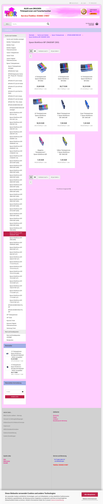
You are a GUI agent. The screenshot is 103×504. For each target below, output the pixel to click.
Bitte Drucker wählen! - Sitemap (12, 415)
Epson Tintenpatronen (13, 63)
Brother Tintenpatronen (13, 42)
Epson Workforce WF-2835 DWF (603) (16, 176)
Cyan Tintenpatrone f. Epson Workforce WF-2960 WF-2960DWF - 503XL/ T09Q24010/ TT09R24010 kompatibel (86, 116)
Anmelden (14, 397)
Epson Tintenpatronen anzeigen (14, 67)
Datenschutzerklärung (57, 500)
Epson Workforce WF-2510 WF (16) (16, 118)
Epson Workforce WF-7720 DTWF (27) (16, 301)
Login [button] (83, 3)
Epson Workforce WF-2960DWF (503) (16, 234)
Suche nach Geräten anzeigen (15, 39)
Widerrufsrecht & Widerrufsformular (13, 422)
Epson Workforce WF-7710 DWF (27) (16, 291)
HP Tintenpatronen (12, 315)
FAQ (4, 459)
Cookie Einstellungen (9, 436)
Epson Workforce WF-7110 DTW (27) (16, 262)
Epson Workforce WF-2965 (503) (16, 238)
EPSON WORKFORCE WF (15, 105)
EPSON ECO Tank (13, 71)
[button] (74, 3)
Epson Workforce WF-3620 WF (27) (16, 253)
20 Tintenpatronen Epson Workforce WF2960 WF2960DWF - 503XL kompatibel (40, 116)
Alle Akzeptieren (89, 494)
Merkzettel (92, 3)
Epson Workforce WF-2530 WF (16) (16, 128)
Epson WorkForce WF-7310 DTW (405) (16, 272)
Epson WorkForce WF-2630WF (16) (16, 137)
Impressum (6, 426)
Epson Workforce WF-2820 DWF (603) (16, 166)
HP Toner (9, 317)
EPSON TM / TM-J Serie (15, 102)
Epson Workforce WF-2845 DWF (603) (16, 185)
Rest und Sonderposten (12, 332)
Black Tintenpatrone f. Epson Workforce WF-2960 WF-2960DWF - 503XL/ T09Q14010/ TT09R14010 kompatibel (63, 116)
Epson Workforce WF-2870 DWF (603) (16, 205)
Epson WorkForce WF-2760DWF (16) (16, 157)
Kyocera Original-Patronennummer (12, 324)
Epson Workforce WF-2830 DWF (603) (16, 171)
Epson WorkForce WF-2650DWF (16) (16, 142)
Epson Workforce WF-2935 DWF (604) (16, 219)
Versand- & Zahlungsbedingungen (13, 419)
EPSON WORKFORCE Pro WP (15, 311)
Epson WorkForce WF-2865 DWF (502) (16, 200)
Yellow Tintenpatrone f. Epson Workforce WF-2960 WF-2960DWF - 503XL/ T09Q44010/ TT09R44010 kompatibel (63, 152)
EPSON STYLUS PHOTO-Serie (15, 92)
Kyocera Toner (11, 320)
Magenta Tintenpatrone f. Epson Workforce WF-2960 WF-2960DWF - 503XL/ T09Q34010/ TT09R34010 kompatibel (40, 152)
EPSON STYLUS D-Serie (15, 80)
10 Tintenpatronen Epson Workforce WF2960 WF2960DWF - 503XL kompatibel (86, 79)
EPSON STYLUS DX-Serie (15, 83)
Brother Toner (10, 45)
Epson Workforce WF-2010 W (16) (16, 113)
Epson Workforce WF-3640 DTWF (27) (16, 258)
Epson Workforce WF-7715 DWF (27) (16, 296)
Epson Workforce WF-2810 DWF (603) (16, 161)
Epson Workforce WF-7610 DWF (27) (16, 277)
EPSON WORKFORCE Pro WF (15, 306)
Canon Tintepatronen (13, 52)
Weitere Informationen (90, 499)
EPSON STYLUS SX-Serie (15, 99)
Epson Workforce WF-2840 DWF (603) (16, 181)
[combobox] (43, 51)
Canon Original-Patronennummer (12, 59)
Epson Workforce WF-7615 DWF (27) (16, 282)
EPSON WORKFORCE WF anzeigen (17, 108)
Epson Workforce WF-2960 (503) (16, 229)
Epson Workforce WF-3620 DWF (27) (16, 248)
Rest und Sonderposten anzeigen (13, 336)
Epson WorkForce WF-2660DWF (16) (16, 147)
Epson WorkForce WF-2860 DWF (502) (16, 195)
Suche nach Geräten (11, 35)
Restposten (10, 340)
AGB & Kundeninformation (10, 429)
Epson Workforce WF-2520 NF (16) (16, 123)
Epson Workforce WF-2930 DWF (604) (16, 214)
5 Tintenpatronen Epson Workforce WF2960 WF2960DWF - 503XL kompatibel (63, 79)
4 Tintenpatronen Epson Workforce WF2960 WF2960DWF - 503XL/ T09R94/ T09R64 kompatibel (40, 79)
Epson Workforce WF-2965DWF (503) (16, 243)
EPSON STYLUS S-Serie (15, 96)
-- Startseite (8, 30)
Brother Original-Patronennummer (12, 49)
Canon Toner (10, 55)
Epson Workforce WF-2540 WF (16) (16, 133)
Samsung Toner (11, 328)
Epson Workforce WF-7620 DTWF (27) (16, 287)
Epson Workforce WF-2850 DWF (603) (16, 190)
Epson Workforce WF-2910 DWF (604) (16, 210)
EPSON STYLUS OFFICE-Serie (15, 87)
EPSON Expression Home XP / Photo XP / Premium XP (15, 76)
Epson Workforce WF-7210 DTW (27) (16, 267)
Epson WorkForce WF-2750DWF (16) (16, 152)
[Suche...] (7, 24)
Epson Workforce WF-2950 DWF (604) (16, 224)
